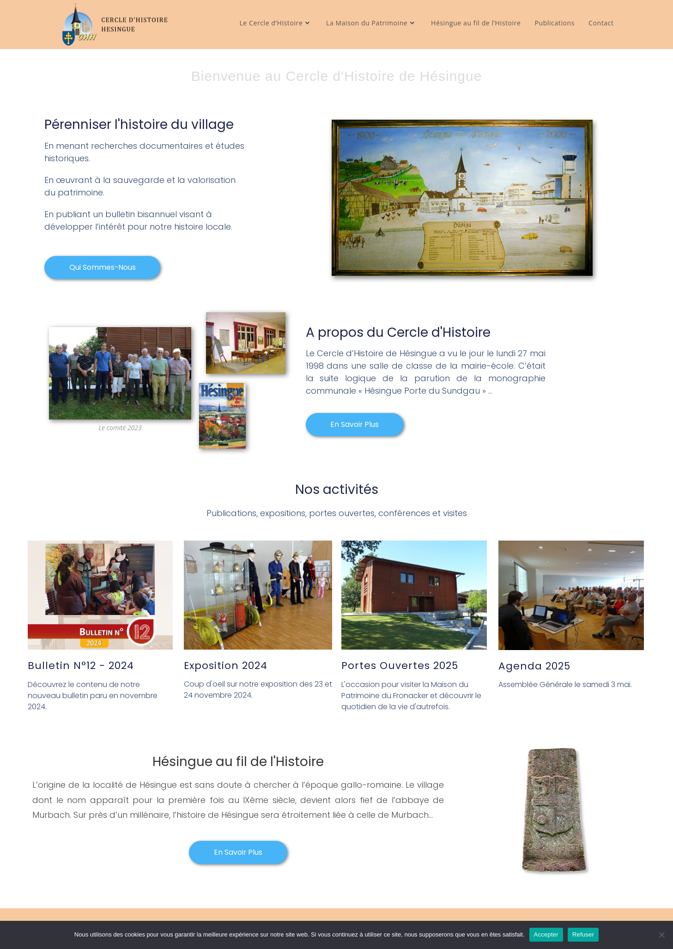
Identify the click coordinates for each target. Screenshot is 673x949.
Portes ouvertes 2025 (400, 666)
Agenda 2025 (534, 666)
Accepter (546, 934)
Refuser (583, 934)
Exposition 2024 (226, 666)
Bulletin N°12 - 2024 (81, 666)
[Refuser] (661, 934)
